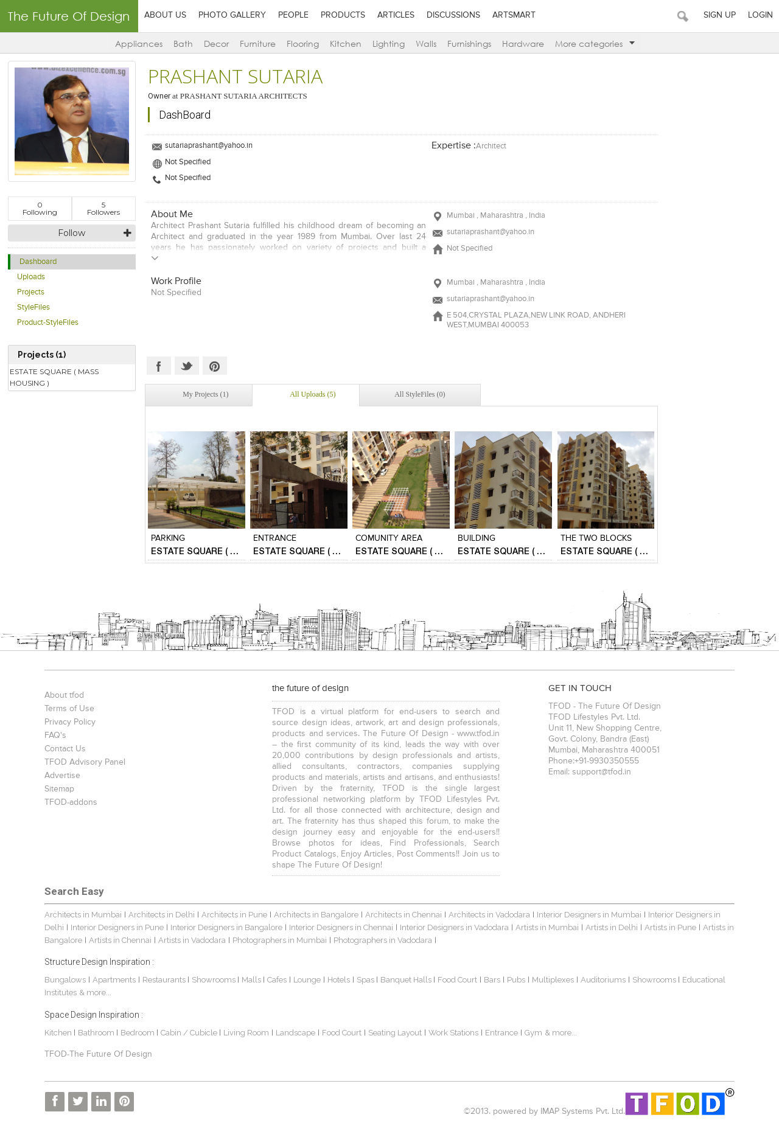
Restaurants (164, 979)
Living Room (246, 1032)
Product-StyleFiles (48, 323)
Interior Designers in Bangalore (226, 927)
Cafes (277, 979)
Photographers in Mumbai (279, 940)
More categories (595, 43)
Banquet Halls (406, 979)
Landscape (295, 1032)
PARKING (168, 538)
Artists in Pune (670, 927)
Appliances (138, 43)
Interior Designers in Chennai (341, 927)
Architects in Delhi (161, 914)
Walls (426, 43)
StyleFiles (33, 307)
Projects (30, 292)
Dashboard (38, 262)
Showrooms (214, 979)
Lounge (307, 979)
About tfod (64, 695)
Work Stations (453, 1032)
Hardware (523, 43)
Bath (183, 43)
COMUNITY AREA (388, 538)
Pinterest (215, 365)
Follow (71, 233)
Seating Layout (395, 1032)
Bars (492, 979)
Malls (252, 979)
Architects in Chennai (403, 914)
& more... (95, 992)
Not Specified (188, 162)
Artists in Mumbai (547, 927)
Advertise (62, 775)
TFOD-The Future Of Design (98, 1054)
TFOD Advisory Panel (84, 762)
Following (40, 208)
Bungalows (65, 979)
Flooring (303, 43)
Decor (216, 43)
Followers (103, 208)
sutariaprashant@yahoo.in (209, 146)
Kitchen (346, 43)
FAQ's (55, 735)
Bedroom (138, 1032)
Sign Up (720, 15)
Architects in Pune (234, 914)
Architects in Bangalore (316, 914)
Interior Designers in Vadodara (454, 927)
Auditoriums (603, 979)
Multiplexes (553, 979)
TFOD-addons (70, 802)
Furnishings (469, 43)
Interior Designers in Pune (117, 927)
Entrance (501, 1032)
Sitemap (59, 789)
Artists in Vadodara (192, 940)
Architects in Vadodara (489, 914)
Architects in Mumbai (83, 914)
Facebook (159, 365)
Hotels (338, 979)
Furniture (258, 43)
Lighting (388, 43)
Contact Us (65, 749)
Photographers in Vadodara (383, 940)
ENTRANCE (274, 538)
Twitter (187, 365)
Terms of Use (69, 708)
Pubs (516, 979)
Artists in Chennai (120, 940)
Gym (533, 1032)
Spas (366, 979)
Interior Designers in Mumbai (589, 914)
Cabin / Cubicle (190, 1032)
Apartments (114, 979)
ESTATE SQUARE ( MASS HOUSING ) (54, 377)
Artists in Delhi (611, 927)
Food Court (457, 979)
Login (760, 15)
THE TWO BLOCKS (596, 538)
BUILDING (476, 538)
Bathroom (97, 1032)
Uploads (31, 277)
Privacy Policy (70, 722)
